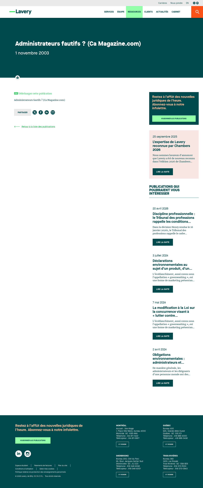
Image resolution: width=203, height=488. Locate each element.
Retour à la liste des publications (34, 126)
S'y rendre (122, 444)
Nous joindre (176, 3)
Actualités (162, 12)
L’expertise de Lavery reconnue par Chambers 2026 (171, 146)
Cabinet (176, 12)
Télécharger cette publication (35, 93)
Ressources (134, 12)
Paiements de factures (43, 466)
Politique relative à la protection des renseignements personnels (40, 472)
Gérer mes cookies (47, 469)
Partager (22, 113)
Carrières (162, 3)
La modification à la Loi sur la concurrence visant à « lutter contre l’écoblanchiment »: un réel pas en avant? (174, 312)
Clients (148, 12)
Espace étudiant (21, 466)
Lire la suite (162, 172)
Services (109, 12)
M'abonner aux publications (173, 119)
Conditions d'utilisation (24, 469)
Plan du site (62, 466)
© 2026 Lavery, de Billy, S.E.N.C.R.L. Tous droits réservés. (38, 476)
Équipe (120, 12)
